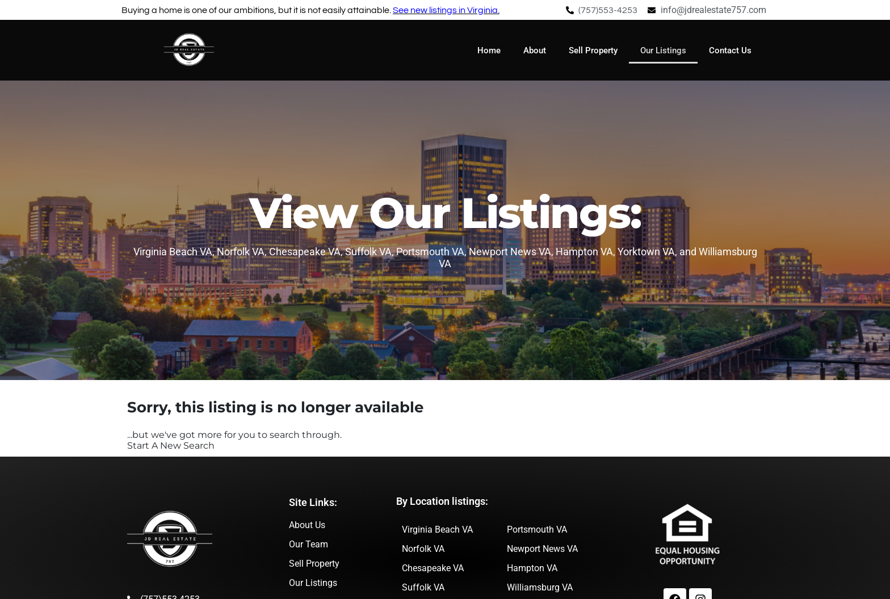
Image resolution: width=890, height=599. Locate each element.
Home (489, 50)
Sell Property (593, 50)
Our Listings (663, 50)
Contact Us (730, 50)
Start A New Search (171, 445)
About (534, 50)
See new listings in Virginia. (446, 10)
